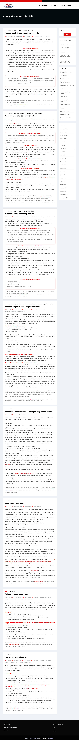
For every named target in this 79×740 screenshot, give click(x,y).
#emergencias (37, 506)
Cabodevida (7, 464)
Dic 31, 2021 (8, 660)
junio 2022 (62, 174)
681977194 (13, 1)
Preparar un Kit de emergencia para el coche (22, 33)
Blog (54, 727)
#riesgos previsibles (9, 311)
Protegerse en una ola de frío (16, 657)
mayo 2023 (63, 148)
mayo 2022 (63, 178)
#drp (34, 309)
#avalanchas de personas (48, 119)
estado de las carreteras (35, 94)
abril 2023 (62, 151)
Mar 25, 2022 (9, 506)
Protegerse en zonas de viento (17, 594)
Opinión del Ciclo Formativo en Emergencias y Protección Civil (29, 412)
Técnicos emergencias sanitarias (34, 113)
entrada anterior (13, 123)
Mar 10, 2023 (9, 36)
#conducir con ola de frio (45, 597)
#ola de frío (7, 599)
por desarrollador (18, 36)
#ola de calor (37, 217)
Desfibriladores (63, 75)
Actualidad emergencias (66, 72)
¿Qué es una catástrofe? (14, 503)
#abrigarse (36, 597)
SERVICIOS (46, 5)
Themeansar (50, 738)
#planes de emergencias (42, 309)
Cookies (54, 730)
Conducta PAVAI (64, 52)
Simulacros (62, 108)
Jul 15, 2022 (8, 309)
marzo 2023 (63, 155)
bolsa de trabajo (34, 570)
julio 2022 (62, 171)
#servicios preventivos (19, 311)
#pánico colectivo (9, 120)
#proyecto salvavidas (15, 599)
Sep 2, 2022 (8, 119)
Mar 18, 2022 (9, 597)
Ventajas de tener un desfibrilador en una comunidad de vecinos (65, 61)
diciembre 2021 (64, 194)
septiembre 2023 (64, 135)
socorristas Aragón (64, 111)
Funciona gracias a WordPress (31, 738)
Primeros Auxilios (12, 30)
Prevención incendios (65, 82)
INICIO (40, 5)
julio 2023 (62, 142)
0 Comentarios (27, 36)
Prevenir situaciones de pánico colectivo (20, 116)
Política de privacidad (58, 724)
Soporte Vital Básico (29, 30)
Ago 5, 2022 (8, 217)
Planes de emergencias (13, 113)
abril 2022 (62, 181)
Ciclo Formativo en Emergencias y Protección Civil (25, 473)
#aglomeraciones (37, 119)
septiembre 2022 (64, 165)
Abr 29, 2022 (9, 414)
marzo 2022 (63, 184)
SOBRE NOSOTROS (69, 5)
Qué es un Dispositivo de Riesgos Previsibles (22, 307)
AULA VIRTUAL (55, 5)
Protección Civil (20, 30)
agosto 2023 (63, 138)
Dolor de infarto (64, 44)
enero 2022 (63, 191)
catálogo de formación (21, 104)
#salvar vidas (24, 599)
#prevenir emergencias (44, 36)
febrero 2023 (63, 158)
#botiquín (36, 36)
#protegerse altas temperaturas (47, 217)
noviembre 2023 (64, 128)
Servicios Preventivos (32, 304)
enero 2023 (63, 161)
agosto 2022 (63, 168)
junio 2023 (62, 145)
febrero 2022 (63, 188)
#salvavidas (31, 599)
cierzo (22, 603)
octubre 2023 (63, 132)
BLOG (61, 5)
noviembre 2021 (64, 197)
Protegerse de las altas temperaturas (19, 214)
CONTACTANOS (7, 1)
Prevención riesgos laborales (67, 85)
